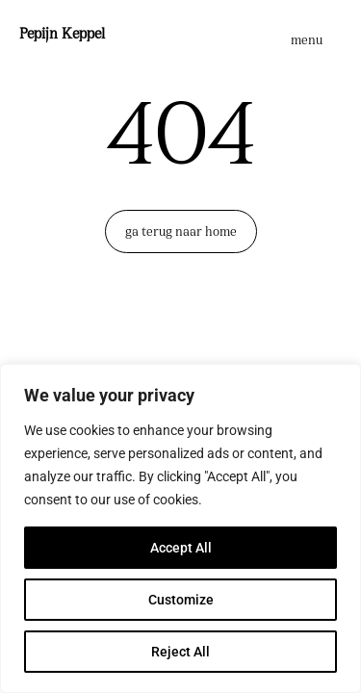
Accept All (181, 547)
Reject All (180, 651)
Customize (181, 599)
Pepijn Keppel (62, 34)
